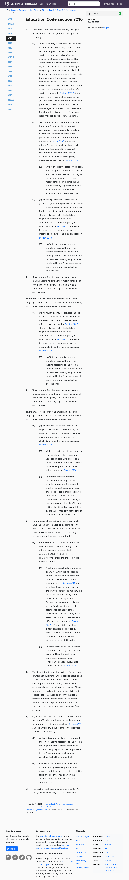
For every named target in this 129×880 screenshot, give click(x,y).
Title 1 (36, 10)
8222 (10, 90)
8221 (10, 85)
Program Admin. (72, 10)
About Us (80, 844)
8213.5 (11, 57)
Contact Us (81, 852)
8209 (10, 33)
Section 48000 (69, 665)
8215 (10, 66)
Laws (107, 852)
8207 (10, 19)
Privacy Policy (82, 867)
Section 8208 (57, 141)
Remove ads (108, 3)
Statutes (108, 844)
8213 (10, 52)
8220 (10, 81)
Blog (78, 840)
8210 (10, 38)
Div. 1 (44, 10)
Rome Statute (111, 864)
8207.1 (11, 24)
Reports (80, 856)
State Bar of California (50, 836)
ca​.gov (106, 27)
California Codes (48, 3)
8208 (10, 28)
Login (119, 3)
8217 (10, 76)
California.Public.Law (24, 3)
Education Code (25, 10)
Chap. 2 (60, 10)
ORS (112, 856)
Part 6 (51, 10)
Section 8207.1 (67, 93)
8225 (10, 109)
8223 (10, 95)
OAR (107, 856)
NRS (107, 848)
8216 (10, 71)
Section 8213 (71, 160)
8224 (10, 104)
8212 (10, 47)
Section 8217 (69, 583)
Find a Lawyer (82, 836)
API (77, 848)
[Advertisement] (104, 50)
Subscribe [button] (11, 848)
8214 (10, 62)
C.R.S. (107, 840)
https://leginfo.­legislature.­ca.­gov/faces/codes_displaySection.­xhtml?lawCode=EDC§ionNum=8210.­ (50, 807)
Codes (13, 10)
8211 (10, 43)
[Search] (84, 3)
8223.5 (11, 100)
